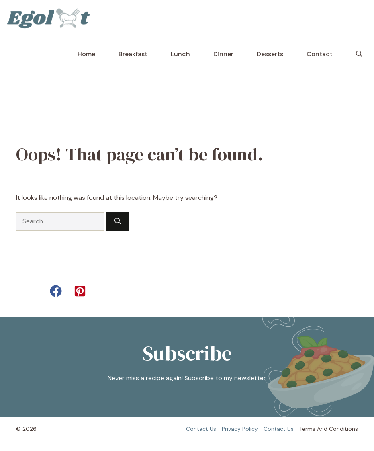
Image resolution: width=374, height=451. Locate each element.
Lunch (180, 54)
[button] (359, 54)
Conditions (343, 429)
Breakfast (133, 54)
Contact (320, 54)
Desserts (270, 54)
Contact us (201, 429)
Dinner (223, 54)
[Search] (117, 221)
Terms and (313, 429)
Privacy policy (240, 429)
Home (86, 54)
